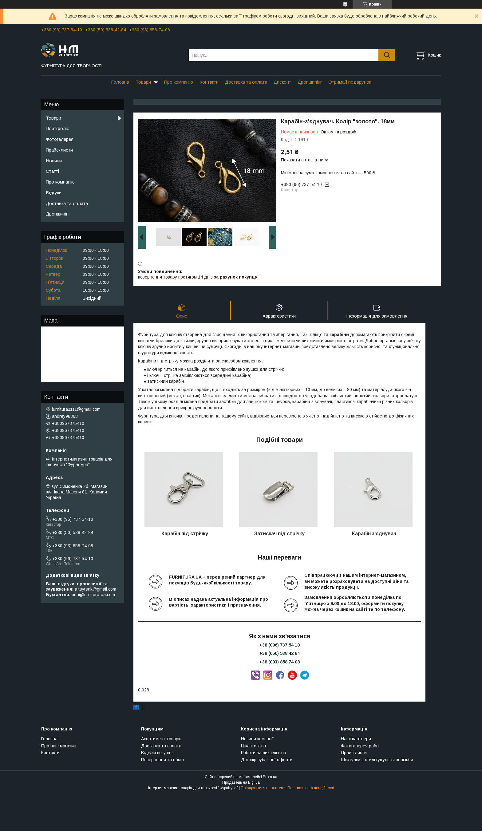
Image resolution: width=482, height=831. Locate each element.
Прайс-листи (59, 149)
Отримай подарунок (349, 82)
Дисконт (282, 82)
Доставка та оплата (246, 82)
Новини (54, 160)
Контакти (209, 82)
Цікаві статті (253, 745)
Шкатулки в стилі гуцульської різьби (377, 759)
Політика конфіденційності (310, 788)
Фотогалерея (59, 139)
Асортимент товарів (161, 738)
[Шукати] (386, 55)
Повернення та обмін (162, 759)
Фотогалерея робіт (360, 745)
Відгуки (53, 192)
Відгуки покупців (157, 752)
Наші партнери (356, 738)
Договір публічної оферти (267, 759)
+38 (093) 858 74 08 (279, 661)
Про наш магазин (58, 745)
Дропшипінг (310, 82)
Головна (120, 82)
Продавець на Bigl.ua (241, 782)
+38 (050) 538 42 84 (279, 653)
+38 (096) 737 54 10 (279, 645)
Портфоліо (57, 128)
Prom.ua (270, 777)
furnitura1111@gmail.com (76, 409)
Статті (52, 171)
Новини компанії (257, 738)
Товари (143, 82)
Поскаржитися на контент (263, 788)
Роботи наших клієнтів (263, 752)
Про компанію (178, 82)
